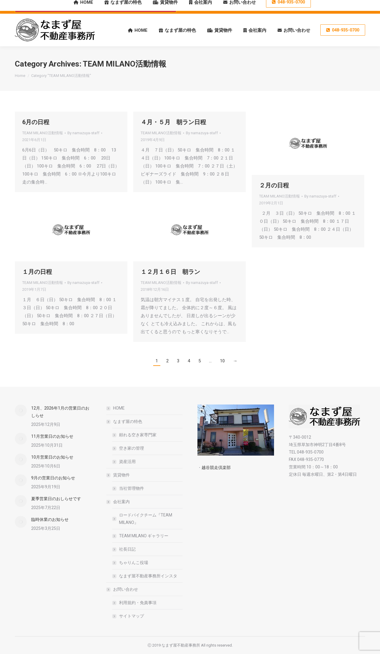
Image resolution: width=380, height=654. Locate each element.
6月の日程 (35, 122)
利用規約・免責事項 (137, 602)
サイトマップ (131, 616)
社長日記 (127, 549)
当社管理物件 (131, 488)
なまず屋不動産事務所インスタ (148, 576)
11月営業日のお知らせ (52, 436)
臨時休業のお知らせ (50, 519)
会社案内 (118, 501)
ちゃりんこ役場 (133, 562)
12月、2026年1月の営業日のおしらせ (60, 412)
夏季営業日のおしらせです (56, 498)
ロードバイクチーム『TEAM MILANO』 (145, 519)
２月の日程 (274, 185)
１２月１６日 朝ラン (170, 271)
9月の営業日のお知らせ (53, 478)
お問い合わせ (122, 589)
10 (222, 361)
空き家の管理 (131, 448)
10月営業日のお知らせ (52, 457)
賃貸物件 (118, 475)
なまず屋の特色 (124, 421)
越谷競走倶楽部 (216, 467)
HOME (119, 408)
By (83, 133)
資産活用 (127, 461)
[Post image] (21, 410)
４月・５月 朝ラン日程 (173, 122)
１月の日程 (37, 271)
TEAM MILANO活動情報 (42, 133)
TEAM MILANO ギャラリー (143, 535)
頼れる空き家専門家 (137, 434)
